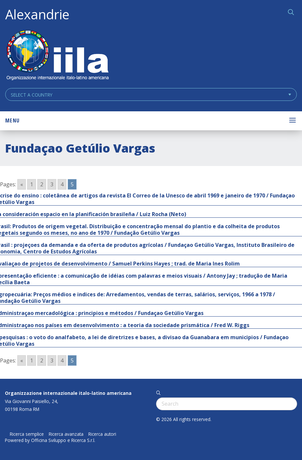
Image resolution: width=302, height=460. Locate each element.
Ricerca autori (102, 434)
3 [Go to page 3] (51, 184)
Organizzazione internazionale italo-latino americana (68, 393)
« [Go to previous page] (21, 184)
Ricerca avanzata (66, 434)
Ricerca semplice (27, 434)
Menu (12, 120)
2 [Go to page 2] (41, 184)
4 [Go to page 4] (62, 184)
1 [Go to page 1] (31, 184)
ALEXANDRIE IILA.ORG (57, 56)
